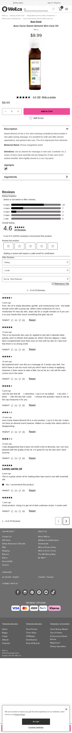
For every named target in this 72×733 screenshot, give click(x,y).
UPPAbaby (30, 636)
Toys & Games (56, 632)
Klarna (4, 557)
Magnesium (55, 642)
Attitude (5, 639)
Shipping (6, 550)
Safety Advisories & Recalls (13, 543)
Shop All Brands (33, 643)
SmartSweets (31, 639)
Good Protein (31, 629)
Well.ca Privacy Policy (47, 547)
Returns (5, 554)
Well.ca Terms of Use (47, 550)
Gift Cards (6, 540)
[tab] (36, 129)
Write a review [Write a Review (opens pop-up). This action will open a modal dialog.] (49, 97)
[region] (36, 718)
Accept (36, 721)
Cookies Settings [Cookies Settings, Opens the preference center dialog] (35, 727)
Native (4, 629)
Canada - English (12, 577)
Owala (4, 636)
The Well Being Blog (46, 554)
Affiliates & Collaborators (48, 540)
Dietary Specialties (58, 646)
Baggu (5, 632)
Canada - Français (46, 577)
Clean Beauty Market (59, 629)
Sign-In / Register (54, 3)
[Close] (66, 709)
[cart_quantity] (12, 111)
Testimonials (43, 543)
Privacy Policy (19, 714)
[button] (5, 111)
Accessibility (7, 561)
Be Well (42, 557)
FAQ (4, 547)
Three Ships (31, 632)
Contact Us (6, 536)
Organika (6, 643)
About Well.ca (44, 536)
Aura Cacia (36, 21)
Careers (5, 564)
